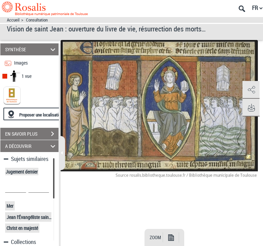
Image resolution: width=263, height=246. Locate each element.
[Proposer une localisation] (35, 114)
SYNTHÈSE (31, 49)
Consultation (37, 20)
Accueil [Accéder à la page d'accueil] (13, 20)
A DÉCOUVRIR (31, 146)
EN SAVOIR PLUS (32, 134)
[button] (251, 90)
